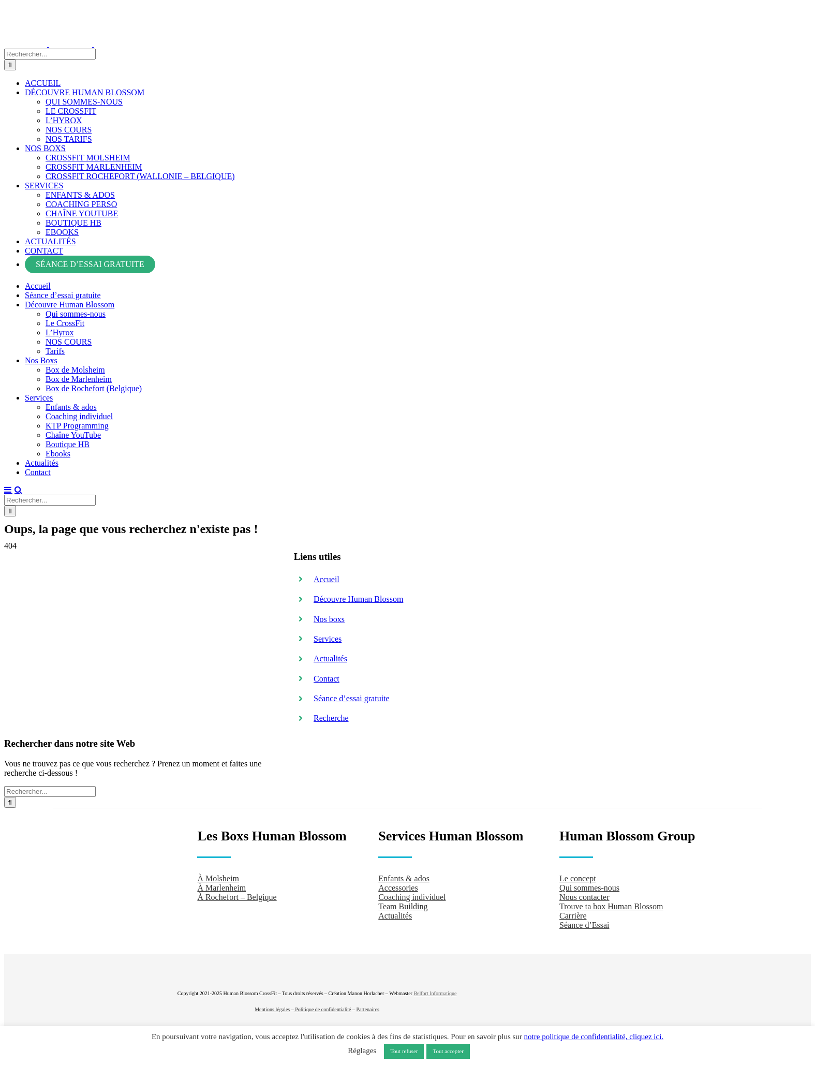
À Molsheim (218, 876)
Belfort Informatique (434, 991)
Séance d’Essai (584, 923)
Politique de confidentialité (322, 1007)
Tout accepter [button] (448, 1051)
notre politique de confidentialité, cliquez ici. (594, 1036)
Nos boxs (329, 617)
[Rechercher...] (50, 53)
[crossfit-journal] (676, 956)
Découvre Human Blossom (358, 597)
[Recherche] (10, 63)
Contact (326, 676)
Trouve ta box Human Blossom (611, 904)
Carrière (572, 914)
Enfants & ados (403, 876)
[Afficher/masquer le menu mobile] (8, 488)
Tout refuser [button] (404, 1051)
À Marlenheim (221, 886)
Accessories (398, 886)
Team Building (402, 904)
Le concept (577, 876)
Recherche (331, 716)
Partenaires (368, 1007)
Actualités (330, 657)
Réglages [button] (362, 1050)
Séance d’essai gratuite (352, 696)
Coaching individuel (412, 895)
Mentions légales (272, 1007)
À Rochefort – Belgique (236, 895)
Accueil (326, 577)
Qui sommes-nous (589, 886)
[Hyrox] (678, 985)
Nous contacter (584, 895)
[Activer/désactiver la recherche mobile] (18, 488)
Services (328, 637)
